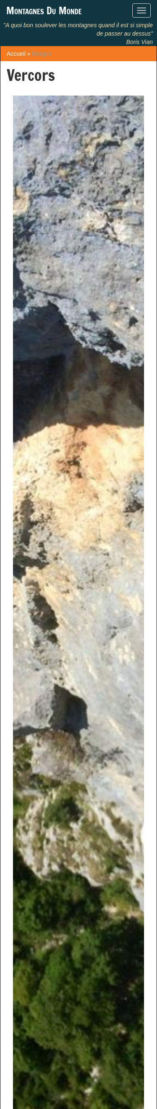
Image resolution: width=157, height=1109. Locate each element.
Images (41, 53)
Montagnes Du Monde (44, 10)
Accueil (16, 53)
